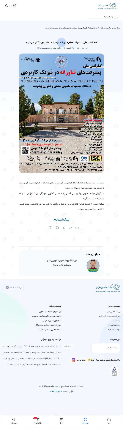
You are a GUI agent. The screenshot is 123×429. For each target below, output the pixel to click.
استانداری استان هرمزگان (52, 321)
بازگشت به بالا (13, 287)
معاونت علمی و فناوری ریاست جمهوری (47, 316)
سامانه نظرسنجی (113, 325)
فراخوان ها (93, 28)
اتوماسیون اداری (113, 330)
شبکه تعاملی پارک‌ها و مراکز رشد (49, 330)
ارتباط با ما (116, 321)
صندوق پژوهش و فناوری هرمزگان (48, 325)
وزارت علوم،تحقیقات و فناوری (50, 312)
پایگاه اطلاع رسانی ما (112, 312)
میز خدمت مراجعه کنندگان (109, 316)
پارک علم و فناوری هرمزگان (109, 28)
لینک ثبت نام (61, 220)
